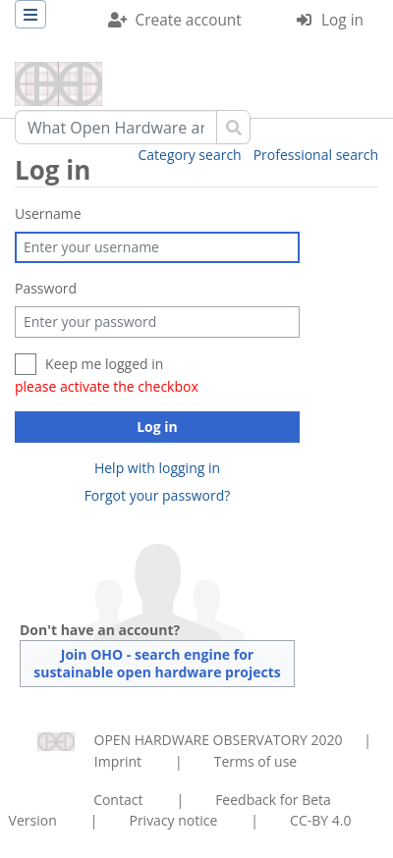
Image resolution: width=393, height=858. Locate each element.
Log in (342, 20)
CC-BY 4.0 (320, 820)
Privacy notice (173, 820)
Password (46, 288)
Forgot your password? (157, 495)
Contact (117, 799)
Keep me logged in (104, 363)
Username (48, 213)
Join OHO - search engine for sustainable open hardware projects (157, 663)
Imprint (117, 761)
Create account (189, 20)
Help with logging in (157, 467)
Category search (190, 154)
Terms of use (255, 761)
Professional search (315, 154)
